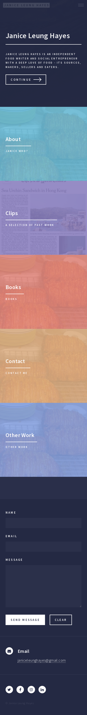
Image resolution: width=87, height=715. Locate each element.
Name (11, 512)
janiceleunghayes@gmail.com (42, 660)
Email (11, 536)
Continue (21, 79)
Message (14, 559)
